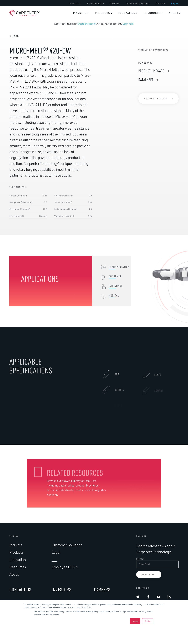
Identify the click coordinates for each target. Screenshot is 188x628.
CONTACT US (20, 589)
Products (16, 552)
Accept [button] (135, 621)
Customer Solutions (67, 545)
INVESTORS (61, 589)
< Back (14, 36)
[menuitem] (81, 13)
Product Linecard (151, 70)
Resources (17, 567)
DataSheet (145, 79)
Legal (56, 552)
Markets (15, 545)
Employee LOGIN (65, 567)
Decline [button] (148, 621)
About (14, 574)
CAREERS (102, 589)
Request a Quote (155, 98)
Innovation (17, 559)
